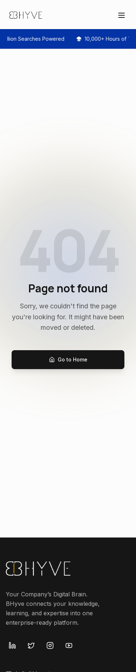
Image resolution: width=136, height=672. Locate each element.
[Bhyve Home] (26, 15)
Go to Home (68, 359)
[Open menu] (121, 15)
